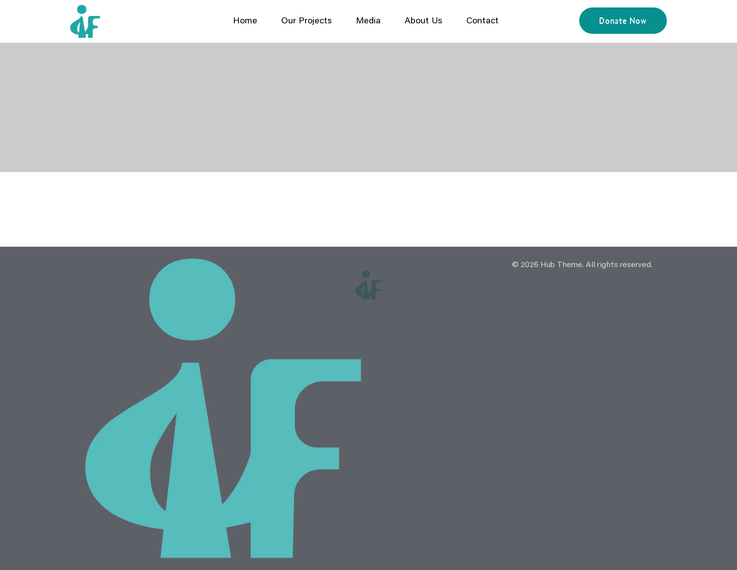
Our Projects (306, 21)
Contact (482, 21)
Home (245, 21)
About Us (423, 21)
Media (368, 21)
